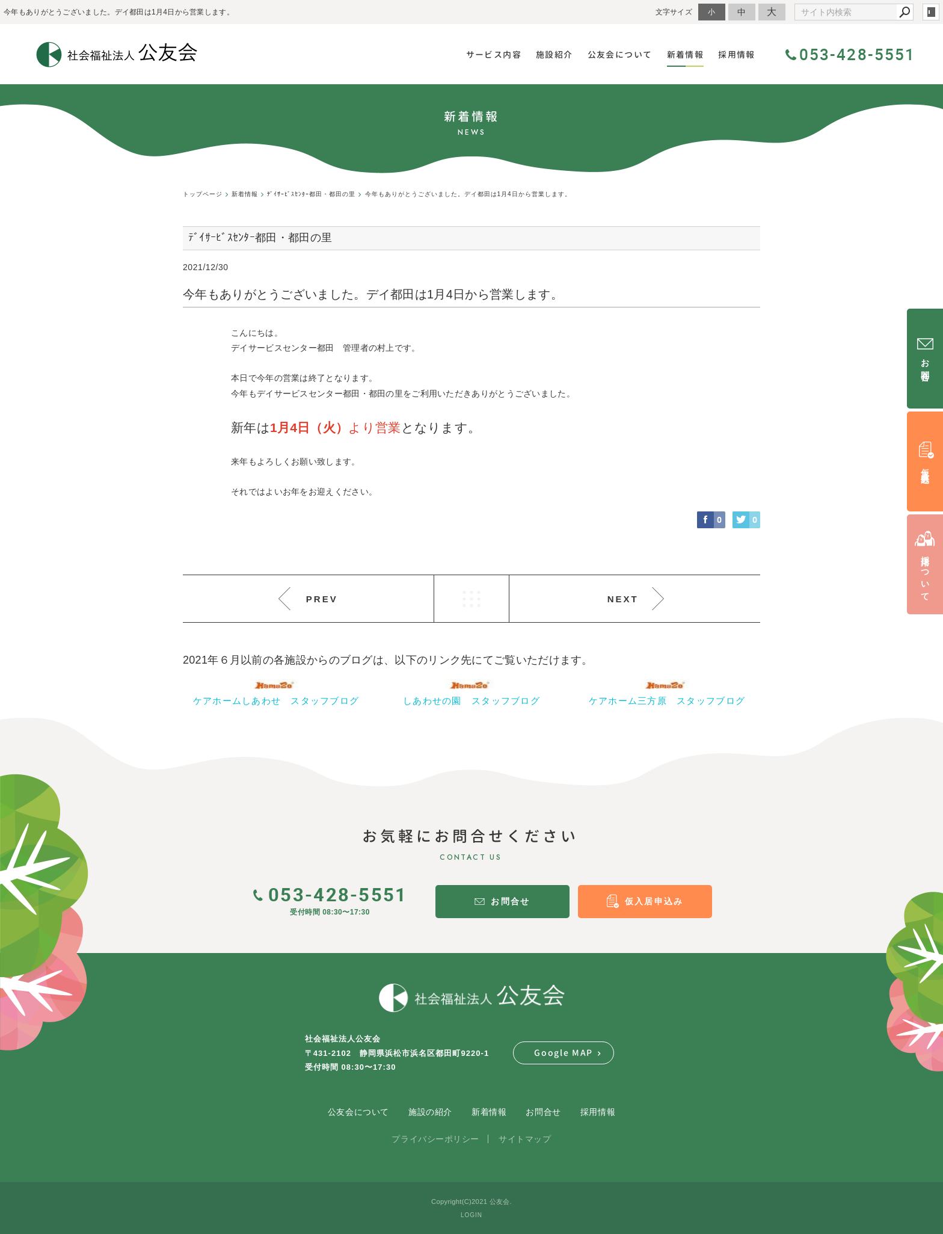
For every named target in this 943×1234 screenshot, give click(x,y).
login (931, 12)
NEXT (623, 599)
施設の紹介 (430, 1112)
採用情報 (597, 1112)
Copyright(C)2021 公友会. (471, 1201)
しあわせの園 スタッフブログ (471, 701)
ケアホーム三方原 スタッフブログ (667, 701)
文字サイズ (674, 12)
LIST (471, 598)
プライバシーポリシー (435, 1139)
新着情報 (489, 1112)
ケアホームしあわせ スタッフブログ (276, 701)
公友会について (358, 1112)
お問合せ (543, 1112)
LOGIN (471, 1215)
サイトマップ (525, 1139)
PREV (322, 599)
